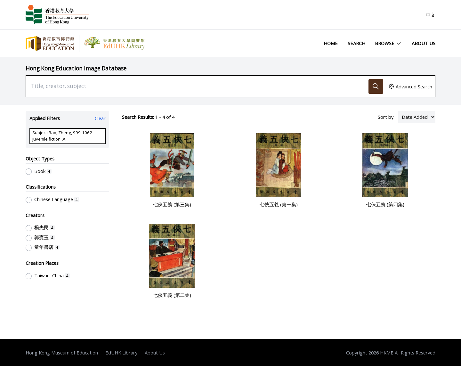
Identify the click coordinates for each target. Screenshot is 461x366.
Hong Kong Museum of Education (62, 352)
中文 (430, 15)
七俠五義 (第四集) (385, 204)
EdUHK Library (121, 352)
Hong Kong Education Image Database (76, 68)
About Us (423, 43)
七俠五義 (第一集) (279, 204)
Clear (100, 118)
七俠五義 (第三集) (172, 204)
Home (331, 43)
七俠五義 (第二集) (172, 295)
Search (356, 43)
